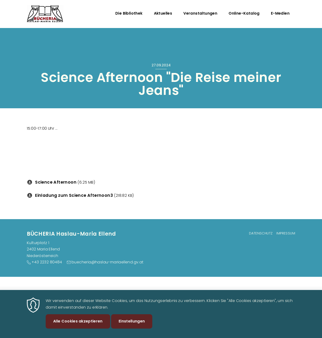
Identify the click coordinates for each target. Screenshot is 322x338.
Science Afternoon (55, 182)
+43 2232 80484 (47, 262)
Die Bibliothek (129, 13)
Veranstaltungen (200, 13)
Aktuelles (163, 13)
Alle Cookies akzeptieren (78, 324)
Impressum (285, 233)
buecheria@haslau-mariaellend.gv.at (108, 262)
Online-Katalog (244, 13)
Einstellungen (132, 324)
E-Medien (280, 13)
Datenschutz (261, 233)
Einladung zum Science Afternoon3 (74, 195)
